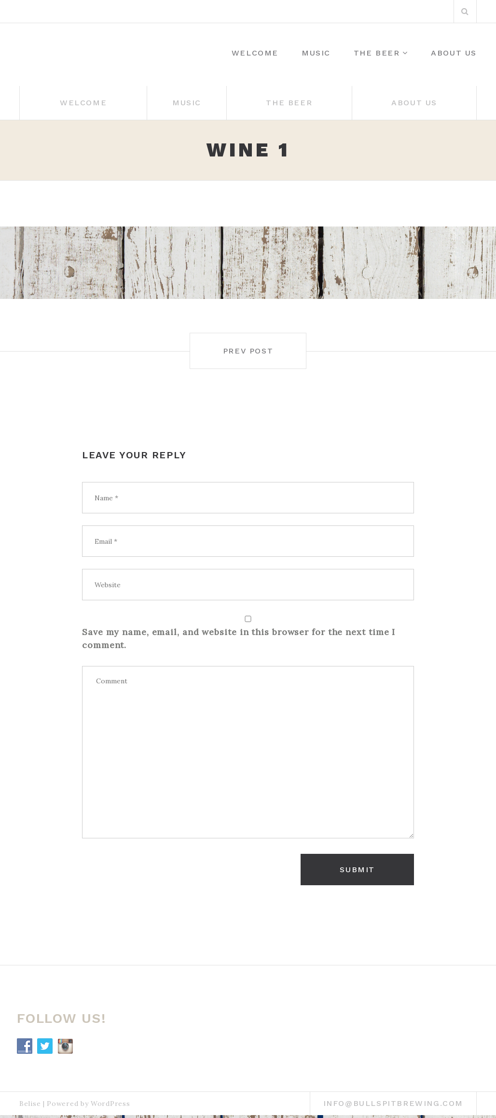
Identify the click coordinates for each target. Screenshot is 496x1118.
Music (316, 52)
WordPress (110, 1103)
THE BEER (377, 52)
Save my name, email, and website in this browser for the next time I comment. (238, 638)
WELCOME (255, 52)
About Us (454, 52)
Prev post (248, 350)
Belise (30, 1103)
